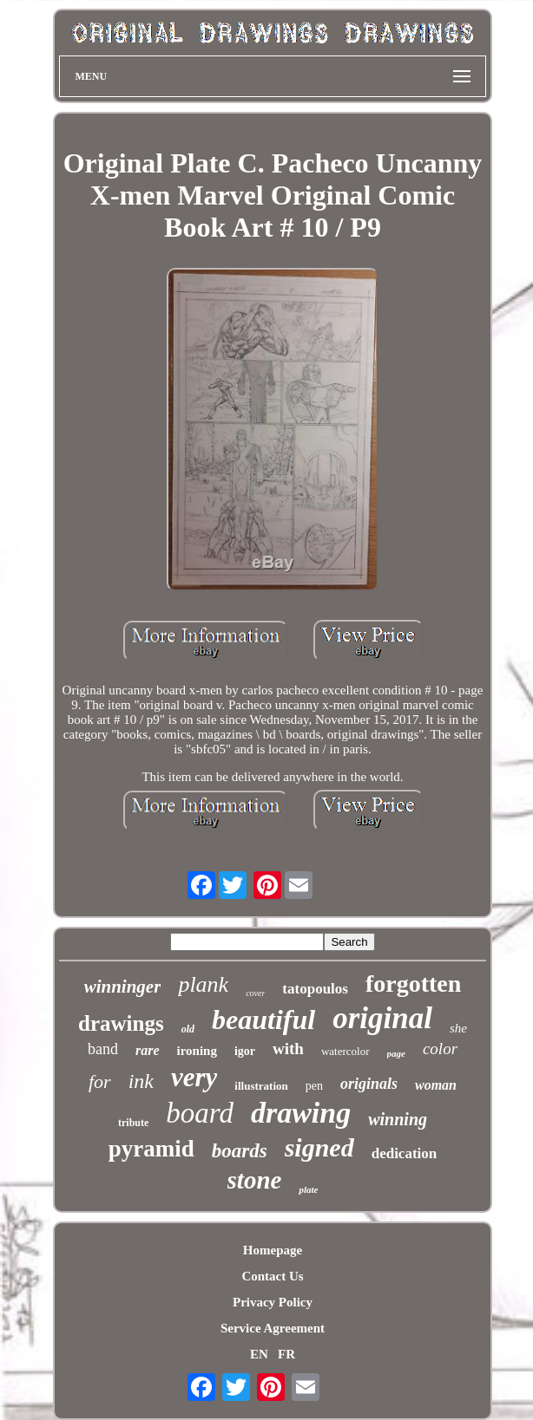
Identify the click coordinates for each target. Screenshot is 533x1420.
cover (255, 993)
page (396, 1053)
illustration (260, 1085)
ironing (197, 1051)
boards (239, 1151)
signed (319, 1147)
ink (141, 1081)
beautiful (263, 1019)
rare (147, 1050)
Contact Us (272, 1276)
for (100, 1081)
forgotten (413, 983)
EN (259, 1354)
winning (397, 1119)
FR (286, 1354)
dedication (405, 1153)
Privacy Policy (273, 1302)
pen (314, 1085)
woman (436, 1085)
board (200, 1113)
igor (244, 1051)
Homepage (272, 1250)
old (187, 1029)
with (288, 1048)
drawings (121, 1023)
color (440, 1048)
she (458, 1028)
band (103, 1049)
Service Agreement (272, 1328)
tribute (133, 1123)
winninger (122, 986)
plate (308, 1189)
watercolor (345, 1051)
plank (203, 984)
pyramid (151, 1149)
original (382, 1018)
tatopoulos (315, 988)
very (194, 1077)
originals (369, 1083)
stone (254, 1180)
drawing (301, 1113)
